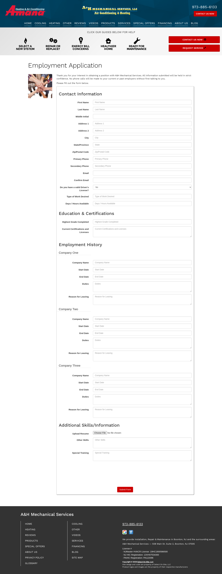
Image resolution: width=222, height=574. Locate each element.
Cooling (40, 23)
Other (67, 23)
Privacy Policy (35, 559)
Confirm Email (81, 180)
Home (28, 23)
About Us (181, 23)
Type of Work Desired (78, 196)
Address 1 (83, 123)
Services (124, 23)
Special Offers (144, 23)
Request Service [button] (194, 48)
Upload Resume (80, 433)
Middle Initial (82, 116)
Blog (194, 23)
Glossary (32, 565)
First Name (83, 102)
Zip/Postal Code (80, 152)
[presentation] (125, 473)
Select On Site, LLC (145, 562)
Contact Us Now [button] (205, 14)
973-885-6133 (132, 524)
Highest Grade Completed (75, 222)
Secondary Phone (79, 166)
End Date (84, 277)
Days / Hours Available (77, 203)
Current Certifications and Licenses (75, 230)
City (87, 138)
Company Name (80, 262)
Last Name (83, 109)
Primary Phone (81, 159)
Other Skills (83, 440)
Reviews (80, 23)
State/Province (81, 145)
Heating (54, 23)
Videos (93, 23)
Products (108, 23)
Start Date (84, 269)
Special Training (80, 453)
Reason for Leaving (79, 296)
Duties (85, 284)
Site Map (78, 559)
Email (86, 173)
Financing (165, 23)
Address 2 (83, 130)
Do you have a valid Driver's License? (74, 189)
